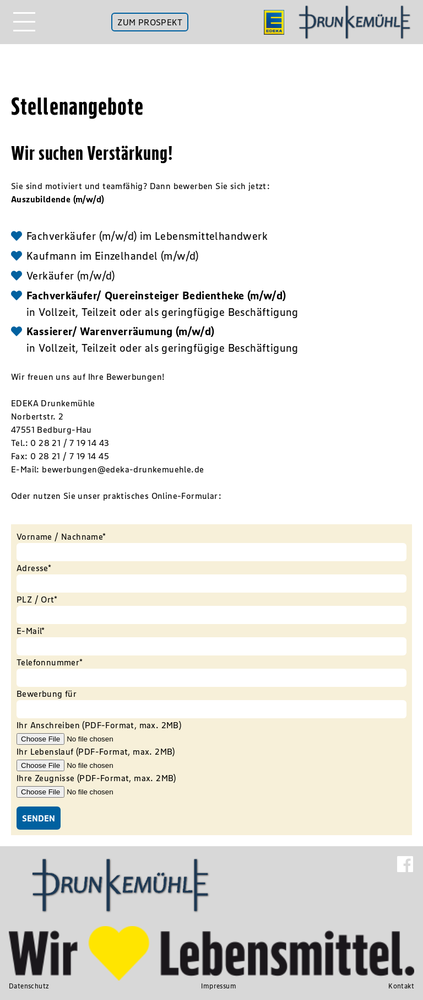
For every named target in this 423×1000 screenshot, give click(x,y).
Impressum (218, 986)
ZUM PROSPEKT (149, 22)
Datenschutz (29, 986)
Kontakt (401, 986)
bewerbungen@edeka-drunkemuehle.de (123, 469)
